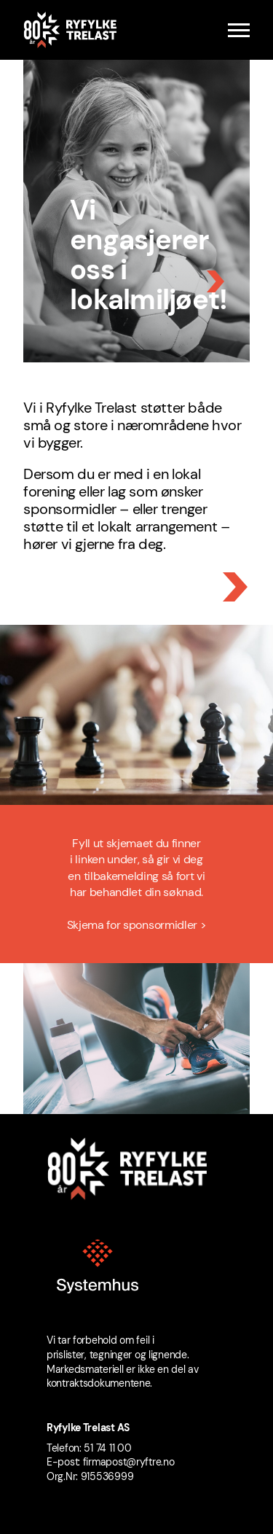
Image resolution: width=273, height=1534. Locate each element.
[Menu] (239, 30)
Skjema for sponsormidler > (137, 927)
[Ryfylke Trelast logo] (69, 30)
